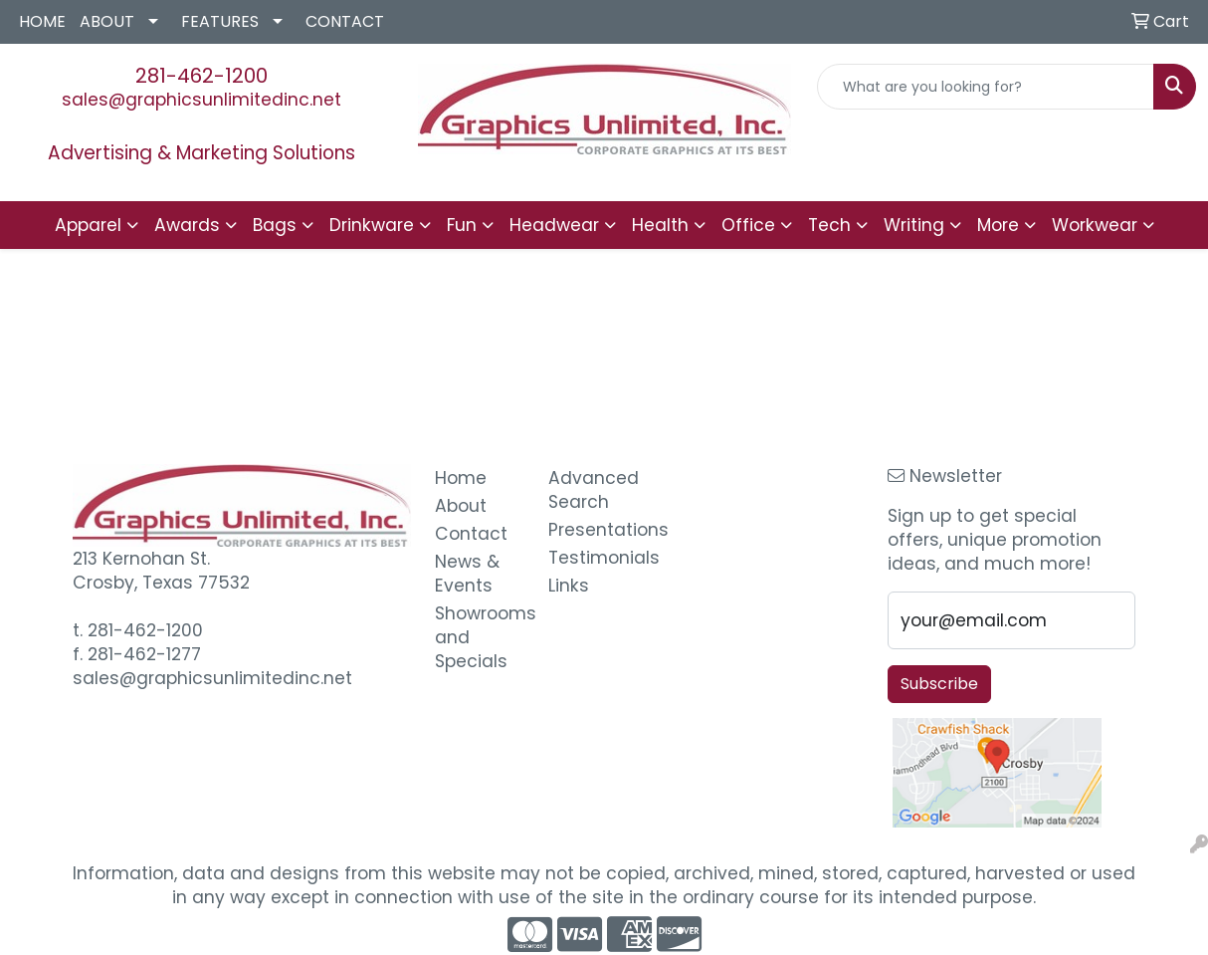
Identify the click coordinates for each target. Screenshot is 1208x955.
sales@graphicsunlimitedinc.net (201, 100)
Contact (471, 534)
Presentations (593, 530)
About (461, 506)
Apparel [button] (88, 225)
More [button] (998, 225)
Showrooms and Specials (479, 637)
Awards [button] (187, 225)
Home (461, 478)
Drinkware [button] (371, 225)
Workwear (1094, 225)
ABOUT (107, 21)
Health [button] (660, 225)
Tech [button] (829, 225)
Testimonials (593, 558)
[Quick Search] (985, 87)
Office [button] (748, 225)
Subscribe (939, 683)
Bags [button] (275, 225)
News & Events (467, 573)
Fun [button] (462, 225)
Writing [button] (914, 225)
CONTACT (344, 21)
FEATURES (220, 21)
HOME (42, 21)
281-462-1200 (201, 76)
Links (568, 585)
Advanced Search (593, 490)
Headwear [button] (554, 225)
